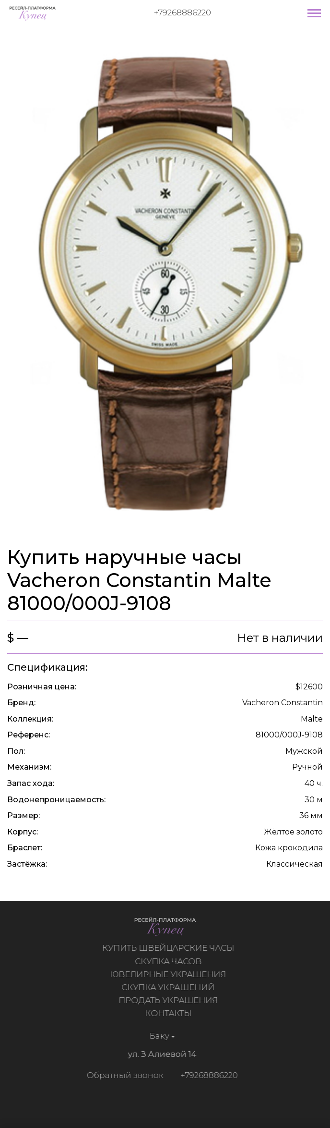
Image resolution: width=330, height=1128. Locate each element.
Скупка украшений (169, 987)
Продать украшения (169, 1000)
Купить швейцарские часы (170, 948)
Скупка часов (169, 961)
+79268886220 (182, 12)
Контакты (169, 1013)
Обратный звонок (123, 1075)
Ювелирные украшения (169, 974)
